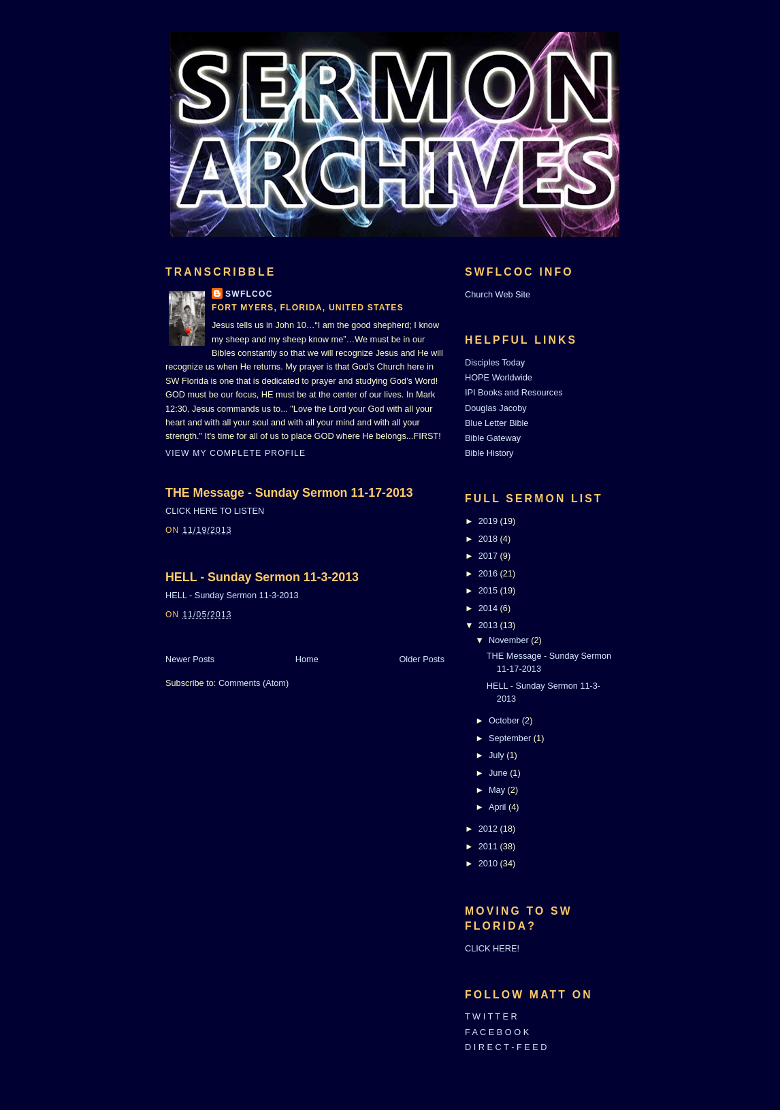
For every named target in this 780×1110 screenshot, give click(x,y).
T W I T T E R (491, 1016)
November (510, 640)
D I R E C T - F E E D (506, 1047)
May (498, 790)
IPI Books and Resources (514, 392)
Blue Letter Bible (496, 423)
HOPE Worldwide (498, 377)
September (511, 738)
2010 (489, 863)
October (505, 720)
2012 (489, 828)
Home (307, 659)
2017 (489, 556)
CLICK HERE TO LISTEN (214, 511)
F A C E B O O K (497, 1032)
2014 (489, 608)
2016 (489, 573)
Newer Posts (189, 659)
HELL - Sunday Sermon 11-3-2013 (262, 577)
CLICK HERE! (492, 948)
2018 (489, 539)
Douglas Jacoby (496, 408)
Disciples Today (495, 362)
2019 (489, 521)
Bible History (489, 453)
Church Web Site (497, 294)
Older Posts (421, 659)
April (498, 807)
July (497, 755)
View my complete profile (235, 453)
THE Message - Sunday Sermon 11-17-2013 (289, 493)
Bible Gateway (493, 438)
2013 (489, 625)
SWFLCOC (249, 294)
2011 (489, 846)
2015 (489, 590)
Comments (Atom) (253, 683)
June (499, 773)
